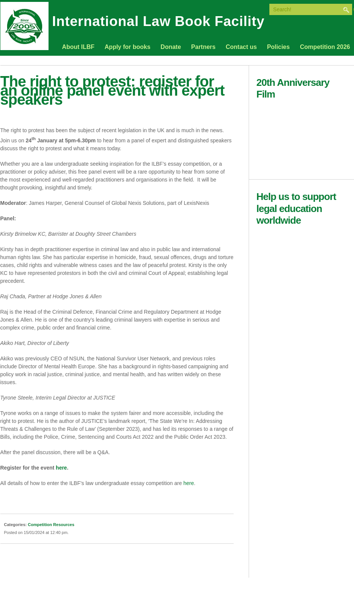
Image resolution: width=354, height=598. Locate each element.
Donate (171, 47)
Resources (63, 524)
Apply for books (127, 47)
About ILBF (78, 47)
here (188, 483)
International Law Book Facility (158, 23)
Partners (203, 47)
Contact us (241, 47)
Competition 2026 (325, 47)
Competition (40, 524)
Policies (278, 47)
